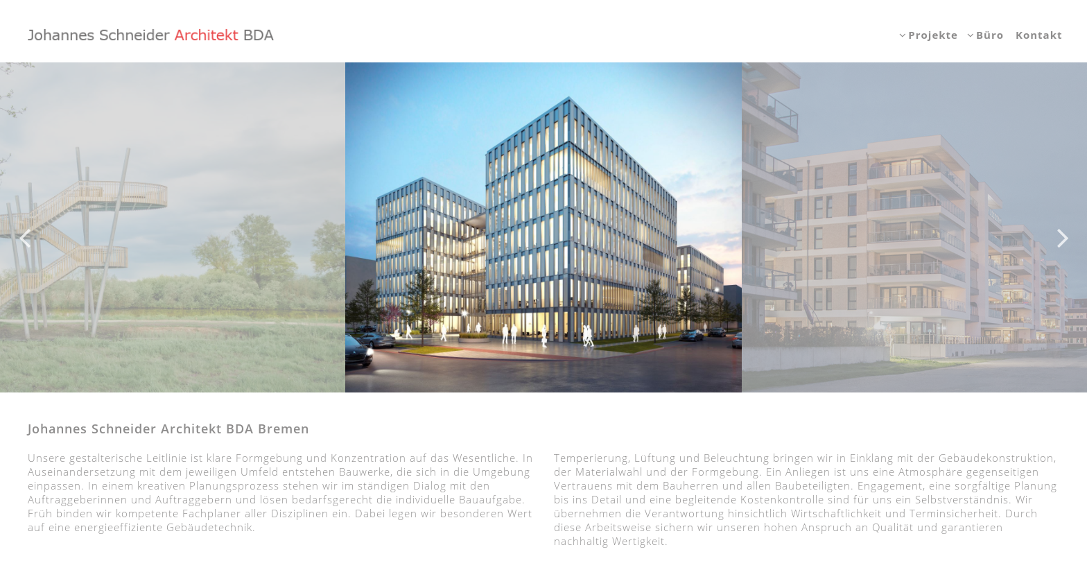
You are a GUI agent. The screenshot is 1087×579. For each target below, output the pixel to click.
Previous (24, 227)
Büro (990, 35)
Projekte (933, 35)
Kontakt (1039, 35)
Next (1063, 227)
